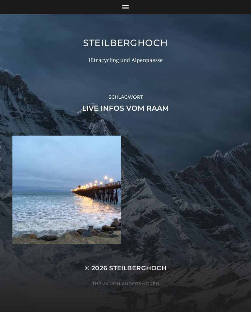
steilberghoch (125, 42)
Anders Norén (140, 283)
